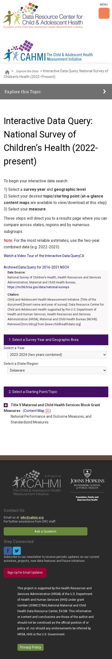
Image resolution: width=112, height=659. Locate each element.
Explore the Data (27, 71)
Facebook (8, 551)
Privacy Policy (30, 647)
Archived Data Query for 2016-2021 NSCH (36, 267)
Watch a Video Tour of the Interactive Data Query (42, 256)
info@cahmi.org (32, 517)
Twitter (17, 551)
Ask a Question (45, 531)
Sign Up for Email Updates (25, 572)
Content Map (37, 411)
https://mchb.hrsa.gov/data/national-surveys (38, 287)
